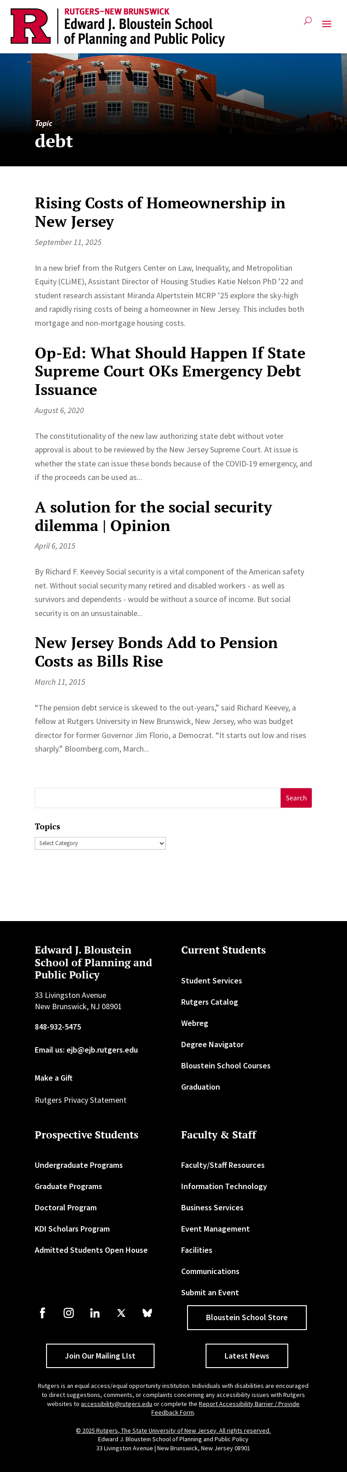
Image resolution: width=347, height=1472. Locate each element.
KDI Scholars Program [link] (72, 1228)
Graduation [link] (200, 1087)
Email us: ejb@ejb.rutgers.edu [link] (86, 1049)
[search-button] (308, 24)
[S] (158, 798)
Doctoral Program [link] (66, 1207)
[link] (117, 27)
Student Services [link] (211, 980)
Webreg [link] (194, 1023)
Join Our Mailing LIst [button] (100, 1355)
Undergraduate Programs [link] (79, 1165)
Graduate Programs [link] (68, 1186)
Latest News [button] (247, 1355)
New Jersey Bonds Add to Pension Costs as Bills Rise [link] (156, 651)
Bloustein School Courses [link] (226, 1065)
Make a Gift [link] (54, 1077)
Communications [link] (210, 1271)
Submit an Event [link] (210, 1292)
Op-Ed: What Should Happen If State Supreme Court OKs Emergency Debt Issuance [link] (170, 371)
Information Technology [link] (224, 1186)
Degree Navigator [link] (212, 1044)
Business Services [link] (212, 1207)
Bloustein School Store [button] (247, 1317)
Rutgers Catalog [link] (209, 1002)
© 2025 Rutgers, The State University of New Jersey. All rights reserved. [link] (173, 1430)
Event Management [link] (215, 1228)
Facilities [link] (196, 1250)
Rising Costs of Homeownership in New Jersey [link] (160, 212)
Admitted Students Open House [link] (91, 1250)
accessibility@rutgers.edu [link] (116, 1404)
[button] (326, 27)
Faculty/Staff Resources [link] (223, 1165)
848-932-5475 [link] (58, 1026)
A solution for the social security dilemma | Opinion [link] (153, 516)
